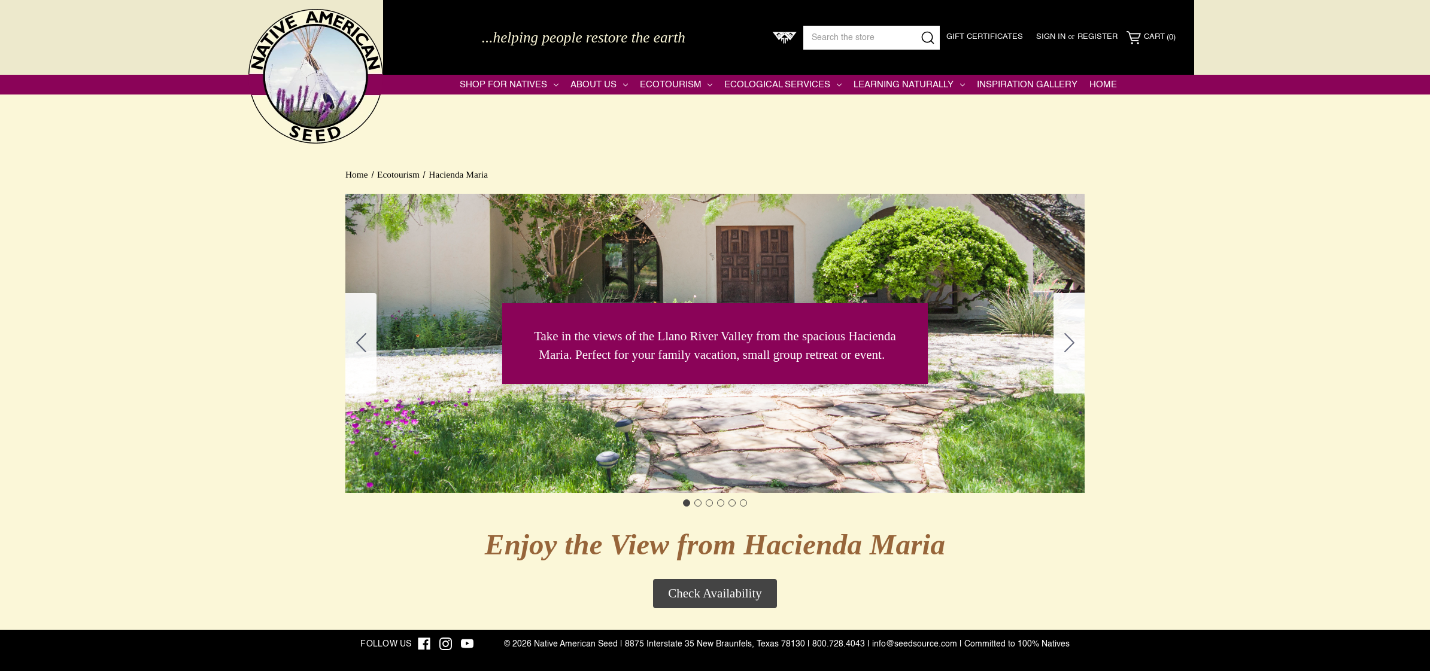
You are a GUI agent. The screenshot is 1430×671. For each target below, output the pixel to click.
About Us (599, 84)
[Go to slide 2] (1069, 343)
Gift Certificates (984, 37)
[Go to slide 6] (361, 343)
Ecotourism (676, 84)
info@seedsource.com (914, 644)
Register (1097, 37)
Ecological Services (783, 84)
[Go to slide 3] (709, 503)
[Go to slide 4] (720, 503)
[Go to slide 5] (732, 503)
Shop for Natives (509, 84)
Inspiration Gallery (1027, 84)
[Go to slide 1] (686, 503)
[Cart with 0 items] (1151, 38)
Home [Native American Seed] (1103, 84)
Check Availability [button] (715, 593)
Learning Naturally (909, 84)
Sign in (1050, 37)
